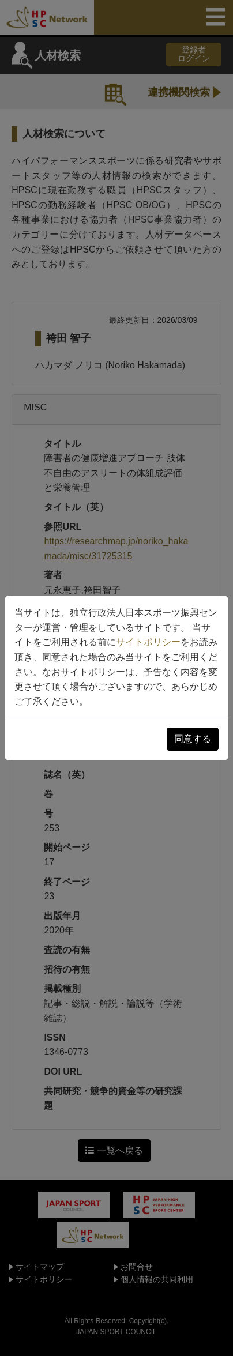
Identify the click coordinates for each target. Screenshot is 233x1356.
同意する (192, 739)
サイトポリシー (148, 642)
